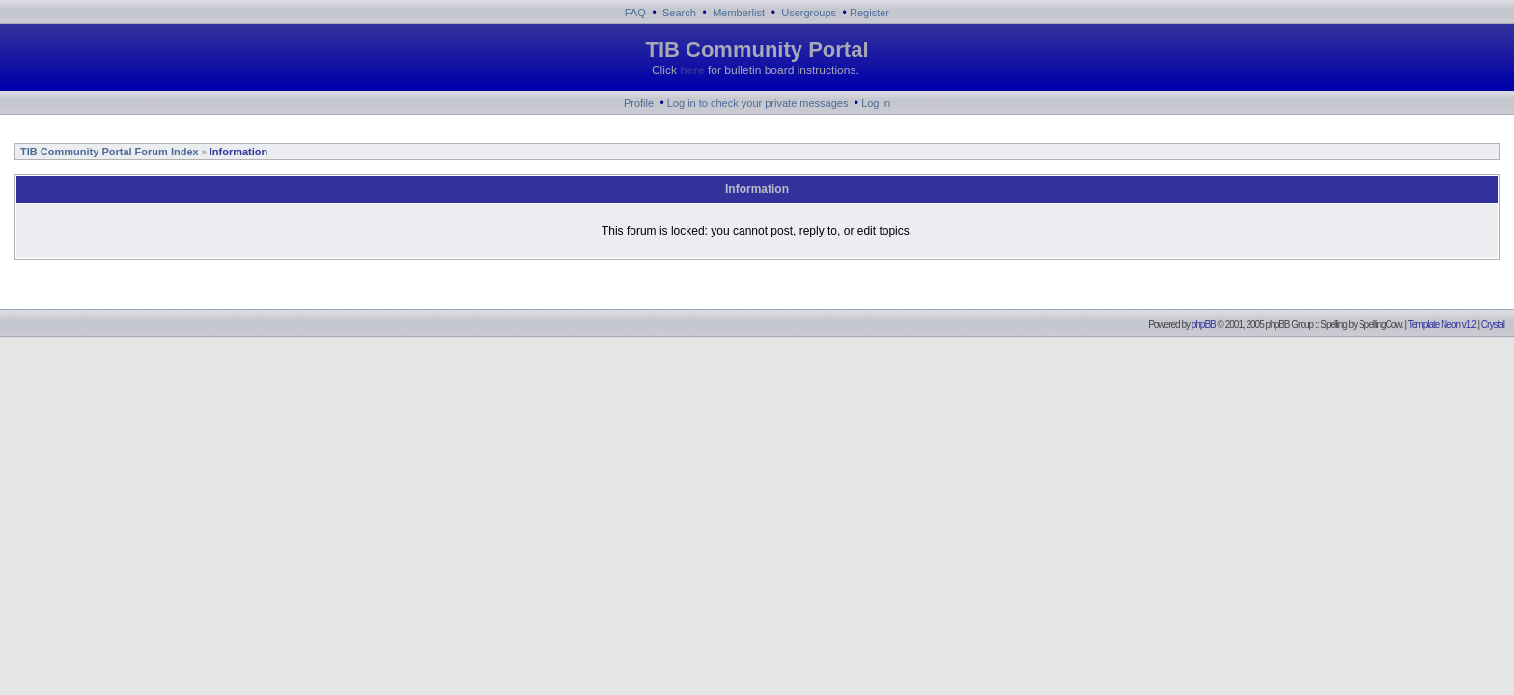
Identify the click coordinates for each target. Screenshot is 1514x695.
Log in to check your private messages (758, 103)
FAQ (635, 12)
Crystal (1492, 325)
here (692, 70)
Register (869, 12)
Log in (875, 103)
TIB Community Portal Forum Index (108, 151)
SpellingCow (1380, 325)
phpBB (1204, 325)
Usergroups (808, 12)
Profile (639, 103)
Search (679, 12)
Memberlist (739, 12)
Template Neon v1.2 (1442, 325)
